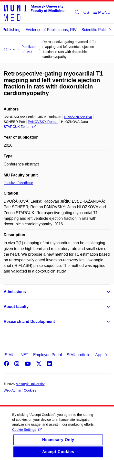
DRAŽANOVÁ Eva (78, 117)
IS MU (9, 355)
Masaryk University (30, 384)
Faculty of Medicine (18, 183)
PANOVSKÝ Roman (43, 122)
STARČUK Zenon (20, 127)
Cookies (30, 390)
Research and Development (29, 321)
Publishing (11, 30)
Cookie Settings (27, 434)
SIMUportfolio (78, 355)
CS (86, 12)
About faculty (16, 307)
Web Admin (12, 390)
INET (23, 355)
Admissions (15, 292)
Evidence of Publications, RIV (51, 30)
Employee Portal (47, 355)
